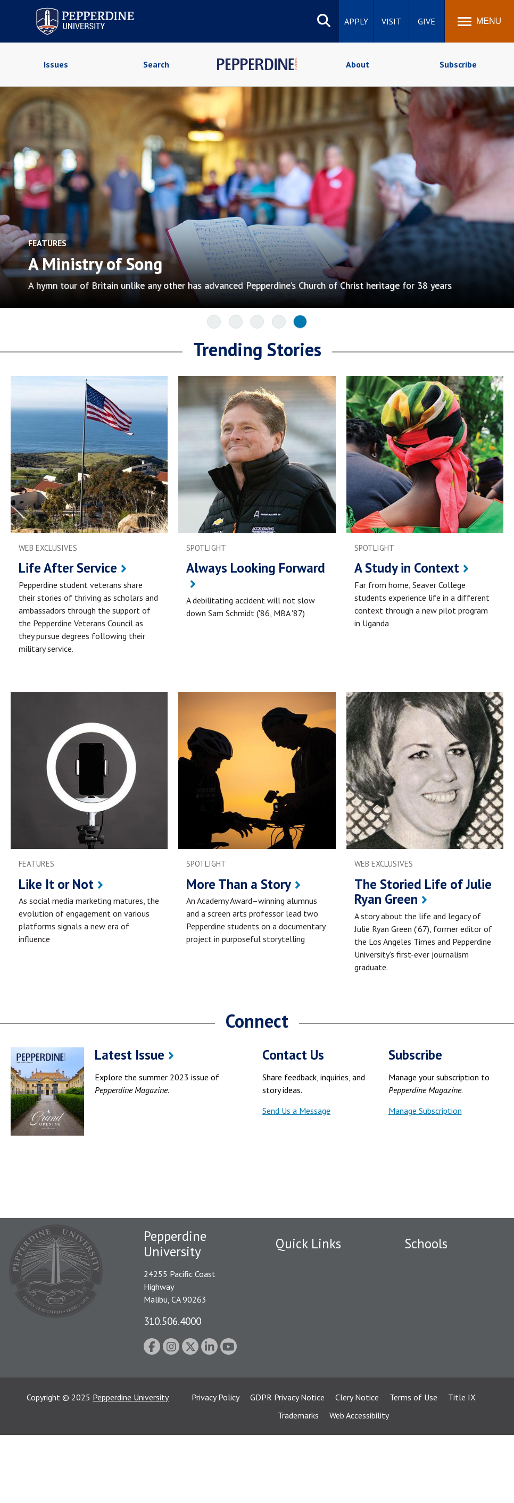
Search (156, 64)
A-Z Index (293, 1367)
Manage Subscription (425, 1110)
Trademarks (298, 1483)
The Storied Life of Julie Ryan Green (423, 892)
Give (426, 21)
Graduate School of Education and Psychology (439, 1352)
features (36, 864)
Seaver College (431, 1263)
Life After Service (68, 567)
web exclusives (48, 548)
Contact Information (313, 1349)
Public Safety (299, 1263)
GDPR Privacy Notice (287, 1465)
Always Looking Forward (255, 567)
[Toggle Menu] (479, 21)
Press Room (297, 1386)
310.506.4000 (172, 1321)
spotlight (206, 548)
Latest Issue (129, 1054)
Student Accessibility (312, 1282)
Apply (356, 21)
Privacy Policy (215, 1465)
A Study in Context (406, 567)
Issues (56, 64)
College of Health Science (436, 1417)
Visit (391, 21)
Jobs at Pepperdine (309, 1330)
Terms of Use (413, 1465)
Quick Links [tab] (308, 1243)
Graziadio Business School (437, 1318)
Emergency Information (318, 1301)
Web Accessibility (359, 1483)
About (357, 64)
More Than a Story (238, 884)
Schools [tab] (425, 1243)
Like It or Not (56, 884)
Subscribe (458, 64)
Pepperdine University (131, 1465)
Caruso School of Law (444, 1282)
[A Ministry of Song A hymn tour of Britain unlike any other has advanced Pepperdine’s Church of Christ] (254, 262)
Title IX (462, 1465)
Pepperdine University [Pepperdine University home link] (72, 10)
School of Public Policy (445, 1382)
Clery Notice (357, 1465)
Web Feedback (301, 1404)
